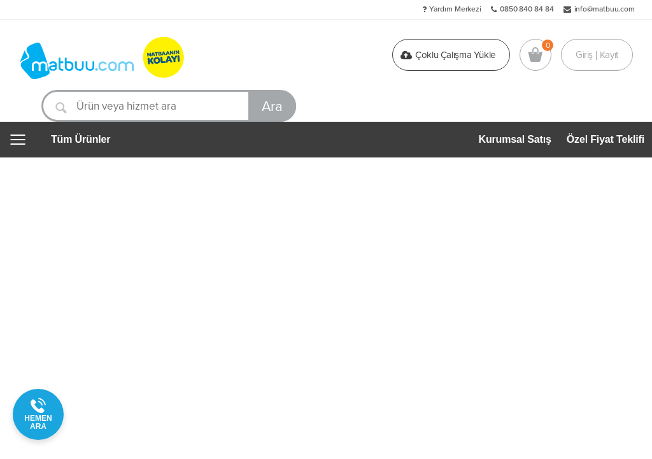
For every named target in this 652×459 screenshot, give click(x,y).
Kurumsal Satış (515, 139)
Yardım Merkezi (455, 8)
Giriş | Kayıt (597, 55)
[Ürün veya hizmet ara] (168, 106)
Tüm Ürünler (80, 140)
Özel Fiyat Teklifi (605, 139)
